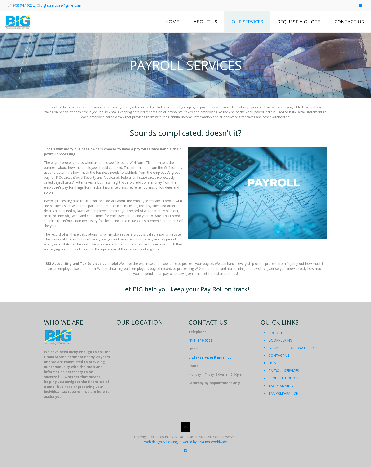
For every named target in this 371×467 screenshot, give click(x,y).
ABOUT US (277, 332)
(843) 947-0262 (200, 340)
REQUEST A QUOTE (284, 378)
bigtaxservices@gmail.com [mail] (61, 5)
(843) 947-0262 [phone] (23, 5)
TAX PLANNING (281, 385)
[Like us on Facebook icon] (360, 5)
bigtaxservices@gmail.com (211, 357)
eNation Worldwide (212, 442)
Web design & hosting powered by (171, 442)
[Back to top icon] (185, 427)
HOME (273, 363)
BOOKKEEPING (280, 340)
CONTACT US (279, 355)
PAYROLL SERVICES (284, 370)
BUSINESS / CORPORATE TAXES (293, 348)
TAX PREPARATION (284, 393)
